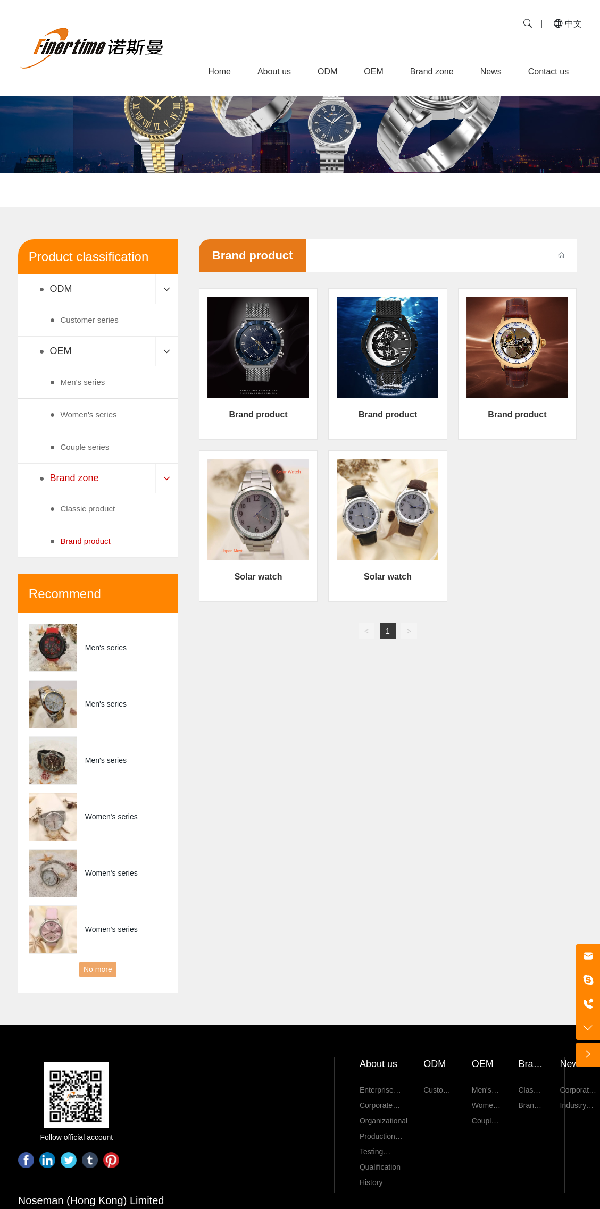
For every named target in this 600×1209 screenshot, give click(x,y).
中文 (568, 23)
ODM (327, 71)
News (491, 71)
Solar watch (258, 576)
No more (98, 969)
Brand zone (432, 71)
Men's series (106, 647)
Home (219, 71)
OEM (373, 71)
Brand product (258, 414)
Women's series (111, 816)
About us (274, 71)
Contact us (548, 71)
